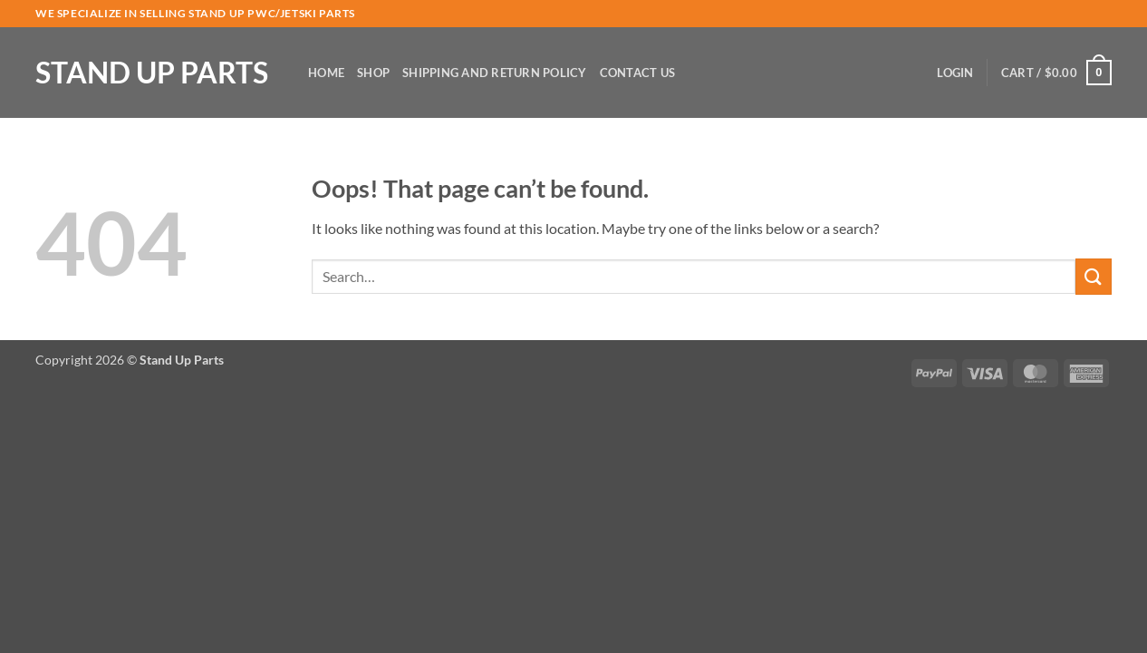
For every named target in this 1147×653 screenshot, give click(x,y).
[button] (955, 72)
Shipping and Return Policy (494, 72)
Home (326, 72)
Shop (373, 72)
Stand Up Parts (151, 72)
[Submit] (1093, 276)
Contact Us (638, 72)
